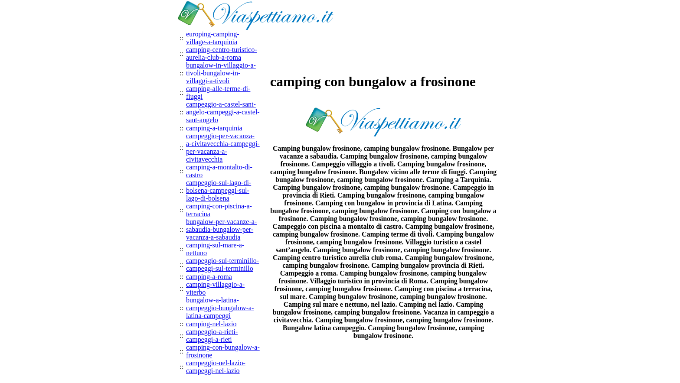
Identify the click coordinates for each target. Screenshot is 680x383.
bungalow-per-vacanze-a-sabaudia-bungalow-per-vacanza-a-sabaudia (221, 229)
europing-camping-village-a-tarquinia (212, 37)
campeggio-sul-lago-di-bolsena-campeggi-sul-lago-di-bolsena (218, 190)
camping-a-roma (209, 276)
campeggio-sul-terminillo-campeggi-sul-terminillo (222, 264)
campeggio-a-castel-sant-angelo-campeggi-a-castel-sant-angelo (223, 112)
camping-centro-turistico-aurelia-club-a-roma (221, 53)
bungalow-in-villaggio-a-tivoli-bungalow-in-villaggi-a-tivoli (221, 73)
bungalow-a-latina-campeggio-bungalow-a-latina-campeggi (220, 307)
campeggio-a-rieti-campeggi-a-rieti (212, 335)
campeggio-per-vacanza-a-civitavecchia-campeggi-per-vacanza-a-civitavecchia (223, 147)
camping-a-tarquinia (214, 128)
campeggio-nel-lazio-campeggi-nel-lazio (215, 366)
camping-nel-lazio (211, 324)
